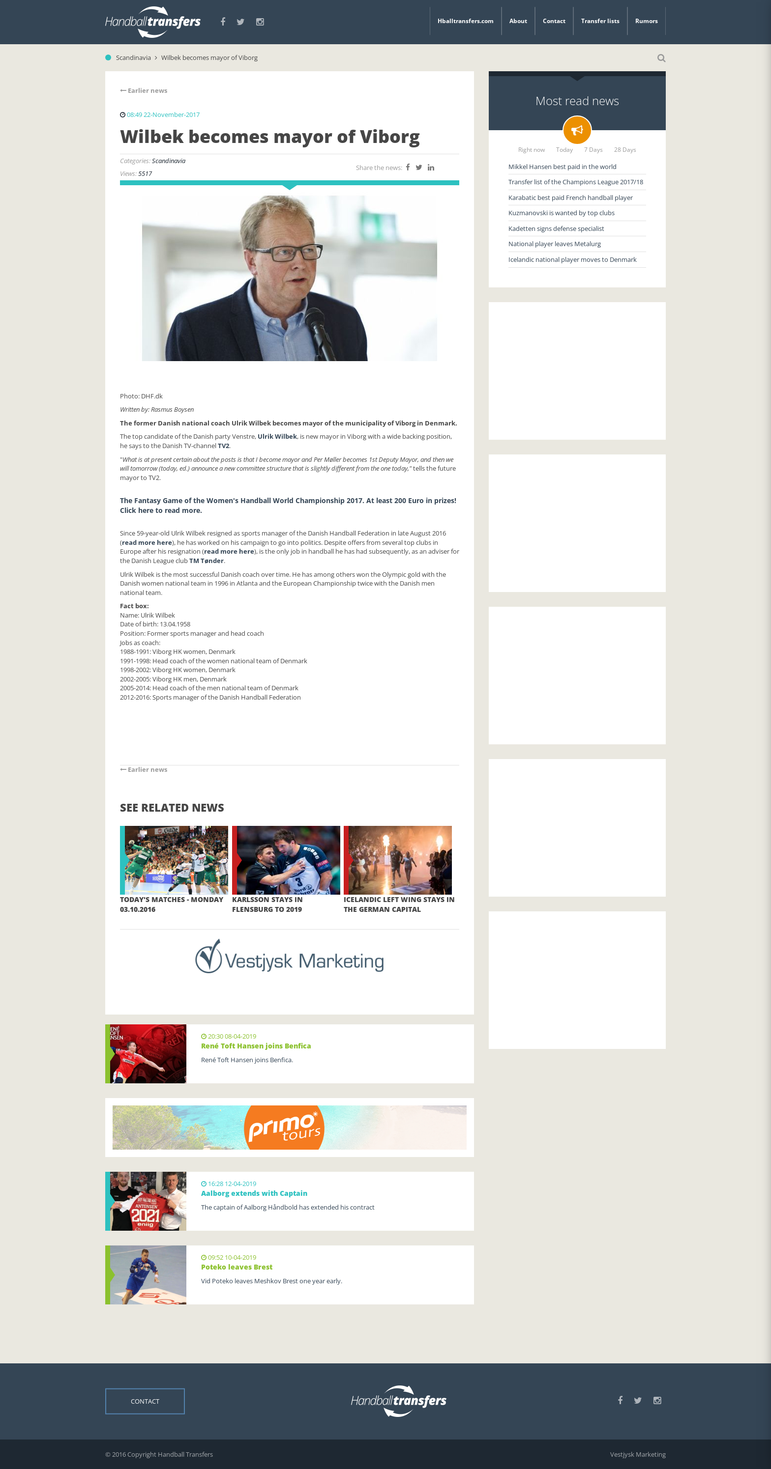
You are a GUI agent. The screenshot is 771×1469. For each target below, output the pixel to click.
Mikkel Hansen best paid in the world (562, 166)
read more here (147, 542)
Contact (554, 21)
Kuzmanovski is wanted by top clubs (561, 212)
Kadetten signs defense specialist (556, 228)
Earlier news (143, 90)
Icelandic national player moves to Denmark (572, 259)
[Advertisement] (577, 371)
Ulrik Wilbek (277, 436)
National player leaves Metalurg (554, 243)
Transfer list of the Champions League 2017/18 (575, 181)
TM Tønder (206, 560)
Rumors (646, 21)
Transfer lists (600, 21)
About (518, 21)
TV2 (223, 445)
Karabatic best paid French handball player (570, 197)
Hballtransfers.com (466, 21)
